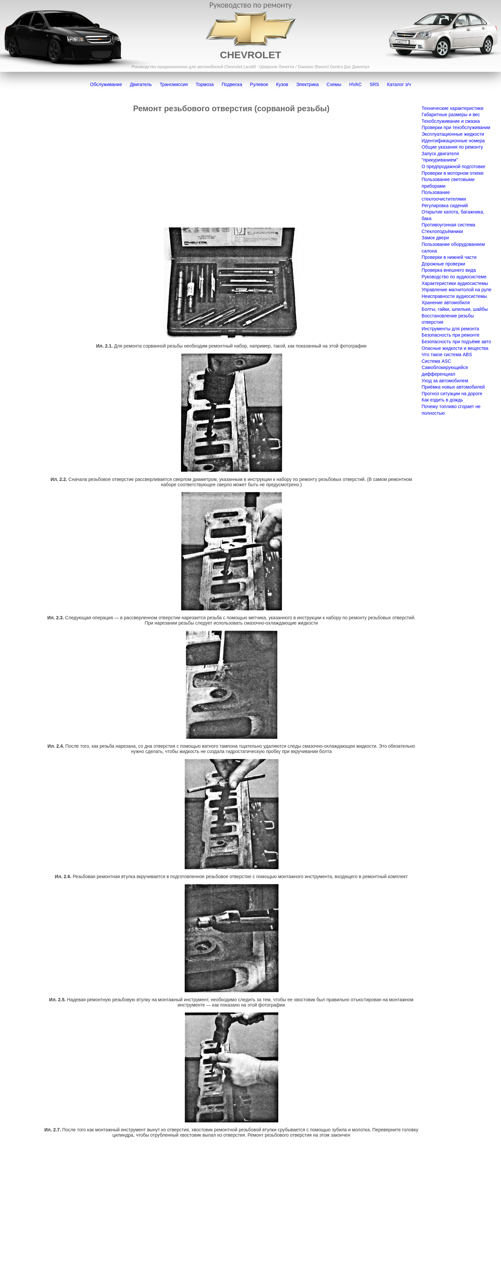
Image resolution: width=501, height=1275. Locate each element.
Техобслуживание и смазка (451, 121)
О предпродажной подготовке (453, 166)
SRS (374, 84)
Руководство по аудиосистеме (454, 276)
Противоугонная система (448, 224)
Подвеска (232, 84)
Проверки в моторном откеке (453, 173)
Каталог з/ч (399, 84)
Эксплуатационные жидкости (453, 134)
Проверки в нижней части (449, 257)
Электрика (307, 84)
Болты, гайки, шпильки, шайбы (455, 309)
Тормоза (205, 84)
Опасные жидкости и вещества (455, 348)
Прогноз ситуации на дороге (452, 393)
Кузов (282, 84)
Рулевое (259, 84)
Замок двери (435, 237)
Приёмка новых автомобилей (453, 387)
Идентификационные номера (453, 140)
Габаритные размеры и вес (451, 114)
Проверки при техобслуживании (456, 127)
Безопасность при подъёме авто (456, 341)
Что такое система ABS (447, 354)
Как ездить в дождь (442, 399)
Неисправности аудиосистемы (454, 296)
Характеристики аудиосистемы (455, 283)
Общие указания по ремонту (452, 147)
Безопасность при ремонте (450, 335)
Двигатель (141, 84)
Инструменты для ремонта (450, 328)
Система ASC (436, 361)
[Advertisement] (231, 170)
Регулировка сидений (445, 205)
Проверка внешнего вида (449, 270)
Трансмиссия (174, 84)
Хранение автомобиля (446, 302)
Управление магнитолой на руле (456, 289)
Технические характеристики (452, 108)
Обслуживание (106, 84)
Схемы (334, 84)
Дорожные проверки (443, 263)
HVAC (355, 84)
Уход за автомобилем (445, 380)
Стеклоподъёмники (442, 231)
